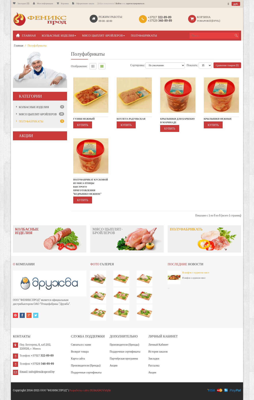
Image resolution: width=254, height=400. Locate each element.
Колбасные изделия (34, 107)
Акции (113, 365)
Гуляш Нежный (84, 118)
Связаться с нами (81, 344)
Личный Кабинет (158, 344)
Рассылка (154, 365)
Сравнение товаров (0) (227, 65)
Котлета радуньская (131, 118)
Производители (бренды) (85, 365)
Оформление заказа (83, 3)
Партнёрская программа (124, 358)
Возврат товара (80, 351)
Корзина (63, 3)
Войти (118, 3)
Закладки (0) (21, 3)
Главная (18, 45)
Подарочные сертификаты (86, 372)
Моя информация (43, 3)
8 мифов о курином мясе (195, 272)
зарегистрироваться (135, 3)
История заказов (158, 351)
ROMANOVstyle (100, 390)
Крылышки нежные (218, 118)
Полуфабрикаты (37, 45)
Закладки (153, 358)
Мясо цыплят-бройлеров (38, 114)
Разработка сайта (79, 390)
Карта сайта (78, 358)
